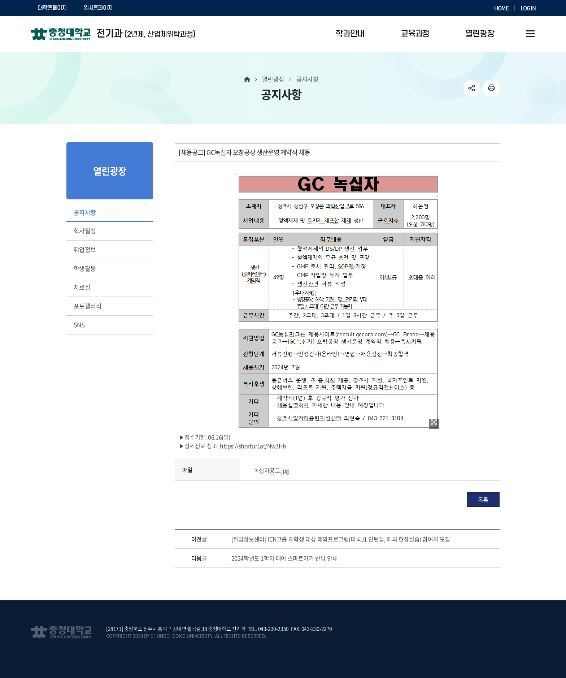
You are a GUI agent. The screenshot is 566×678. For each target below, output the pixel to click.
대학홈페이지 (52, 8)
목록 (483, 499)
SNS (79, 324)
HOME (501, 8)
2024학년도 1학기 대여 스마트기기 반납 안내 (284, 558)
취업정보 (85, 249)
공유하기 (471, 88)
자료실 (82, 287)
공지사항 (85, 212)
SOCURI (138, 8)
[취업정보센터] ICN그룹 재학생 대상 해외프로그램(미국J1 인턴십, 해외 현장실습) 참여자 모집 (340, 539)
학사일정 (85, 230)
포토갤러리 (87, 305)
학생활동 (85, 268)
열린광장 (273, 78)
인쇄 (491, 88)
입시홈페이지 (98, 8)
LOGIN (528, 8)
